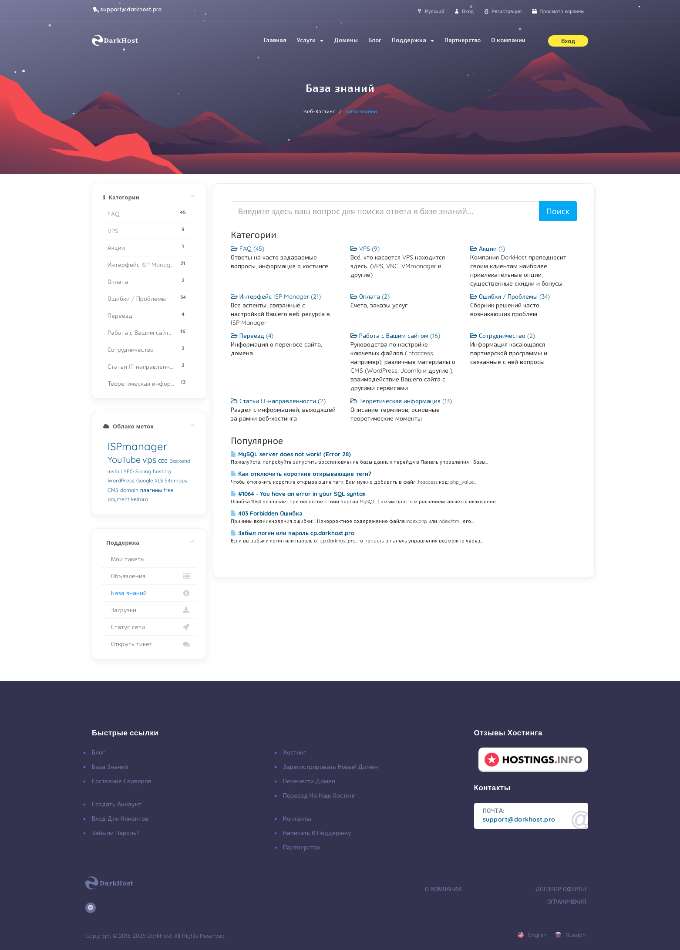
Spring (143, 471)
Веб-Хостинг (319, 111)
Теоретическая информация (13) (401, 401)
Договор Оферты (560, 889)
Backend (179, 461)
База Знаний (110, 767)
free (169, 490)
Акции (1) (487, 249)
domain (129, 490)
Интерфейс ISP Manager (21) (276, 296)
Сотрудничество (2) (502, 336)
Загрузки (149, 610)
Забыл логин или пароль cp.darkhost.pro (292, 532)
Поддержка (413, 40)
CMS (113, 490)
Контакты (297, 818)
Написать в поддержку (317, 833)
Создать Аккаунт (116, 804)
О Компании (443, 889)
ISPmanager (137, 446)
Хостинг (294, 752)
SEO (129, 471)
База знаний (149, 593)
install (115, 471)
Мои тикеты (126, 559)
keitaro (139, 499)
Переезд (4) (252, 336)
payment (118, 499)
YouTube (124, 459)
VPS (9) (365, 249)
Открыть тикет (149, 644)
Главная (275, 40)
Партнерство (462, 40)
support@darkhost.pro (127, 9)
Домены (346, 40)
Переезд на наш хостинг (319, 795)
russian (570, 934)
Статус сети (149, 627)
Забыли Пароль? (115, 833)
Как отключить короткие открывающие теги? (301, 473)
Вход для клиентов (120, 818)
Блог (374, 40)
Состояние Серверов (121, 781)
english (531, 934)
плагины (151, 490)
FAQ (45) (247, 249)
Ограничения (566, 901)
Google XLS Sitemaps (161, 480)
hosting (162, 471)
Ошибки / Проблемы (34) (510, 296)
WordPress (121, 480)
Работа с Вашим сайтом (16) (395, 336)
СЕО (163, 461)
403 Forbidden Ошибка (267, 513)
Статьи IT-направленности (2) (278, 401)
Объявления (149, 576)
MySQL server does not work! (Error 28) (291, 454)
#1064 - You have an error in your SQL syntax (298, 493)
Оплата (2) (370, 296)
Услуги (310, 40)
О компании (508, 40)
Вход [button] (568, 40)
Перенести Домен (309, 781)
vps (149, 459)
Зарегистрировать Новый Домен (330, 767)
